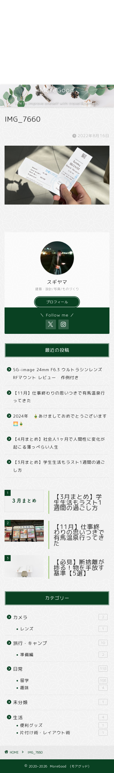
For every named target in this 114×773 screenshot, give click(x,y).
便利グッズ (64, 725)
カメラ (60, 617)
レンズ (64, 629)
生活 (60, 717)
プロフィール (57, 302)
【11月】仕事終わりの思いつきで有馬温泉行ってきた (59, 397)
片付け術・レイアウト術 (64, 733)
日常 (60, 669)
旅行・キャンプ (60, 643)
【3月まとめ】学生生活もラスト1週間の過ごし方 (59, 466)
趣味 (64, 688)
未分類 (60, 702)
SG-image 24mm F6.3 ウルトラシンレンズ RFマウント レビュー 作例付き (57, 373)
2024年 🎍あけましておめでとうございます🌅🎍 (60, 420)
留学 (64, 680)
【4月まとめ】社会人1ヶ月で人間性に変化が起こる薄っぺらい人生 (59, 443)
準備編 (64, 655)
